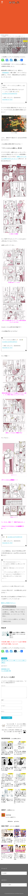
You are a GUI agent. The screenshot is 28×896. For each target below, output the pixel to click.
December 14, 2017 (7, 99)
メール (3, 705)
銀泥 (4, 662)
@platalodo (5, 72)
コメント (3, 685)
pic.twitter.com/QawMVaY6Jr (9, 93)
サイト (2, 711)
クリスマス (10, 660)
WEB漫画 (5, 658)
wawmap (8, 815)
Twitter (4, 660)
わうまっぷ (13, 893)
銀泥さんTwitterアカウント (8, 602)
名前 (2, 700)
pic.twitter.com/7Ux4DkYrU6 (15, 537)
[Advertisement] (14, 19)
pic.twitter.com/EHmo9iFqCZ (9, 341)
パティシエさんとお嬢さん (20, 660)
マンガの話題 (6, 670)
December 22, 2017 (7, 347)
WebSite (10, 821)
